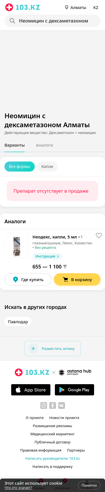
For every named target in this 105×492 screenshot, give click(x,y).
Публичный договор (52, 442)
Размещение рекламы (52, 425)
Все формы (19, 166)
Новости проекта (64, 417)
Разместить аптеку (51, 348)
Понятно (89, 485)
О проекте (35, 417)
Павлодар (18, 321)
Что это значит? (18, 487)
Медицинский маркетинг (52, 433)
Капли (47, 166)
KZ (95, 7)
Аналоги (44, 145)
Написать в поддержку (52, 466)
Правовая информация (40, 450)
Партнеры (76, 450)
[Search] (54, 20)
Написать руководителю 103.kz (52, 458)
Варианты (14, 145)
